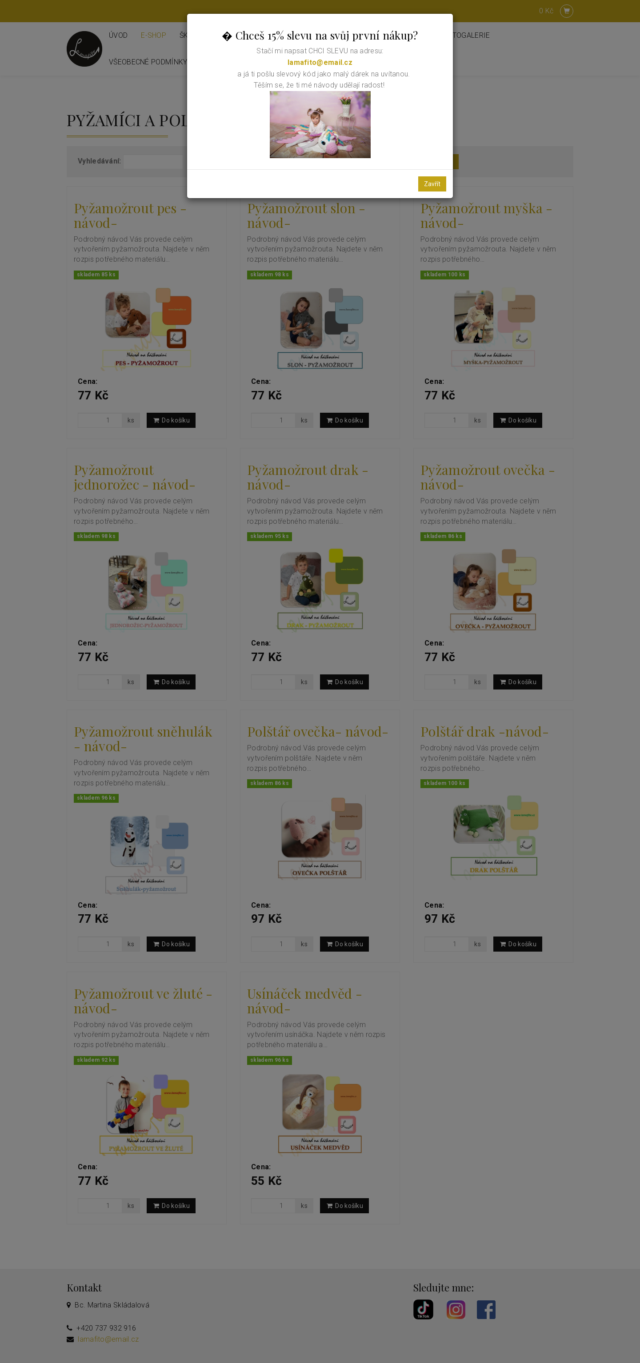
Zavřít (432, 183)
